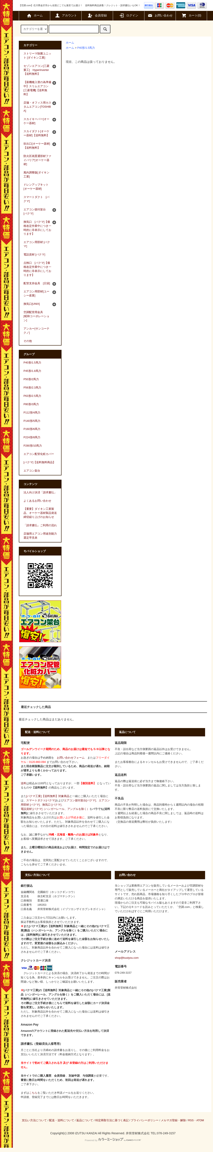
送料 (23, 783)
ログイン (128, 15)
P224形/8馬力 (32, 437)
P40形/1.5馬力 (86, 47)
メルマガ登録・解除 (173, 1120)
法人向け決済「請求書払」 (40, 492)
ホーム (34, 15)
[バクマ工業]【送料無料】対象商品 (47, 796)
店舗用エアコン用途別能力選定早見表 (40, 535)
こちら (33, 1092)
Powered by (113, 1140)
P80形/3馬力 (31, 404)
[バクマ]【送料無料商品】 (40, 462)
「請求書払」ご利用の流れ (40, 525)
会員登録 (97, 15)
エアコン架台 (32, 470)
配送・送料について (61, 1120)
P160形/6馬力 (32, 429)
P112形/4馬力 (32, 412)
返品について (84, 1120)
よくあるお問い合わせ (37, 500)
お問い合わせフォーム (71, 757)
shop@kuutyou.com (127, 957)
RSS (191, 1120)
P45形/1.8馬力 (32, 370)
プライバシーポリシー (145, 1120)
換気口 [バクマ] (51, 804)
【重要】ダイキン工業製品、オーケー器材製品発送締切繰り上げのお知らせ (40, 513)
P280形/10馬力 (33, 445)
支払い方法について (34, 1120)
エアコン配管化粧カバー (39, 454)
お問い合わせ (160, 15)
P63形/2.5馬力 (32, 395)
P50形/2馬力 (31, 379)
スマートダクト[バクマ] (41, 800)
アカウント (66, 15)
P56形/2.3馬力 (32, 387)
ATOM (200, 1120)
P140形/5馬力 (32, 420)
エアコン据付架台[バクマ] (80, 800)
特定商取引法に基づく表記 (112, 1120)
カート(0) (191, 15)
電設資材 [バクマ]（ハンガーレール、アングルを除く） (55, 809)
